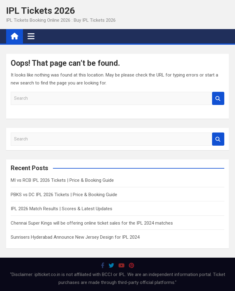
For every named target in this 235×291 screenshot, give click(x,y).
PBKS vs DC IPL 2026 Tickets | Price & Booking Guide (64, 194)
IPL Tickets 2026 (40, 10)
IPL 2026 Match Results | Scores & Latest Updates (61, 208)
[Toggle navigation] (31, 36)
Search (218, 98)
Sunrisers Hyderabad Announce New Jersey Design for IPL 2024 (75, 237)
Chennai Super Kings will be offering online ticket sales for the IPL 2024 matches (92, 223)
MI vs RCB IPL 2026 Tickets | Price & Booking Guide (62, 180)
